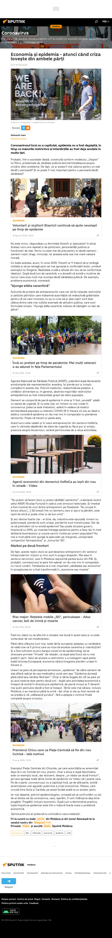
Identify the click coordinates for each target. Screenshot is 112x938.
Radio (47, 826)
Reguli (37, 899)
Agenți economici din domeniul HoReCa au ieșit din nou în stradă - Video (54, 484)
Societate (18, 220)
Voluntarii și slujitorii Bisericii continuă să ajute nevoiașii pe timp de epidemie (55, 227)
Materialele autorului (18, 139)
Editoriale (36, 833)
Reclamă (55, 899)
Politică (6, 873)
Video (25, 826)
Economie (32, 873)
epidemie (59, 833)
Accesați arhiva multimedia (43, 122)
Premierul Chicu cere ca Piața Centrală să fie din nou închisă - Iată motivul (52, 752)
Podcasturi (100, 873)
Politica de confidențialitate (74, 899)
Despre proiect (9, 899)
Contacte (46, 899)
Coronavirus (17, 833)
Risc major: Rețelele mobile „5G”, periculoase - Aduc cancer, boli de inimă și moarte (52, 619)
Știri (27, 833)
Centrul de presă (25, 899)
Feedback (33, 903)
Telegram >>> (42, 822)
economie (48, 833)
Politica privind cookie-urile (15, 903)
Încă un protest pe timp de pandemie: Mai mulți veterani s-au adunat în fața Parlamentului (54, 365)
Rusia (69, 873)
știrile (40, 819)
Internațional (83, 873)
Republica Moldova (51, 873)
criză (68, 833)
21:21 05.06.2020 (19, 64)
